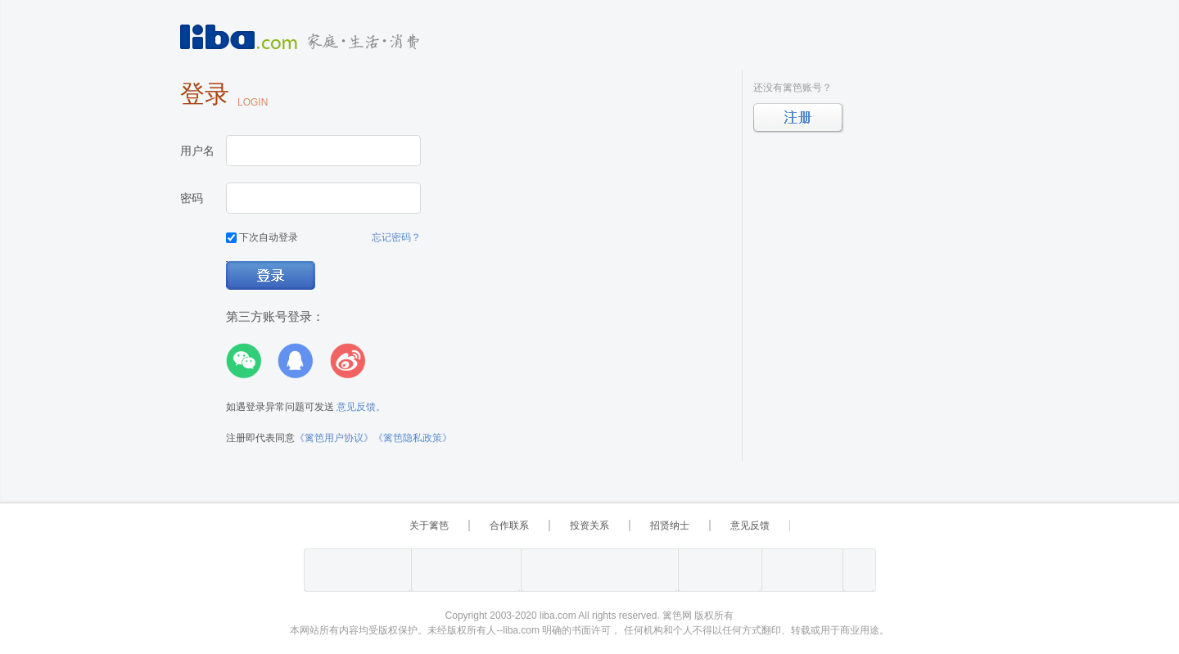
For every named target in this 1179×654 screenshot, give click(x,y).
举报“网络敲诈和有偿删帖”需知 (720, 570)
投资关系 (589, 525)
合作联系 (509, 525)
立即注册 (798, 118)
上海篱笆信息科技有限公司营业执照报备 (858, 570)
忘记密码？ (396, 237)
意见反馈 (750, 525)
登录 (271, 276)
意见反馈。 (361, 407)
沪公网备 (466, 570)
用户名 (197, 150)
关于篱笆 (429, 525)
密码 (191, 198)
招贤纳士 (669, 525)
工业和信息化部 (357, 570)
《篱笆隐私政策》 (412, 438)
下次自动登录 (262, 237)
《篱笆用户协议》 (334, 438)
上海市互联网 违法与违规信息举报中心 (599, 570)
